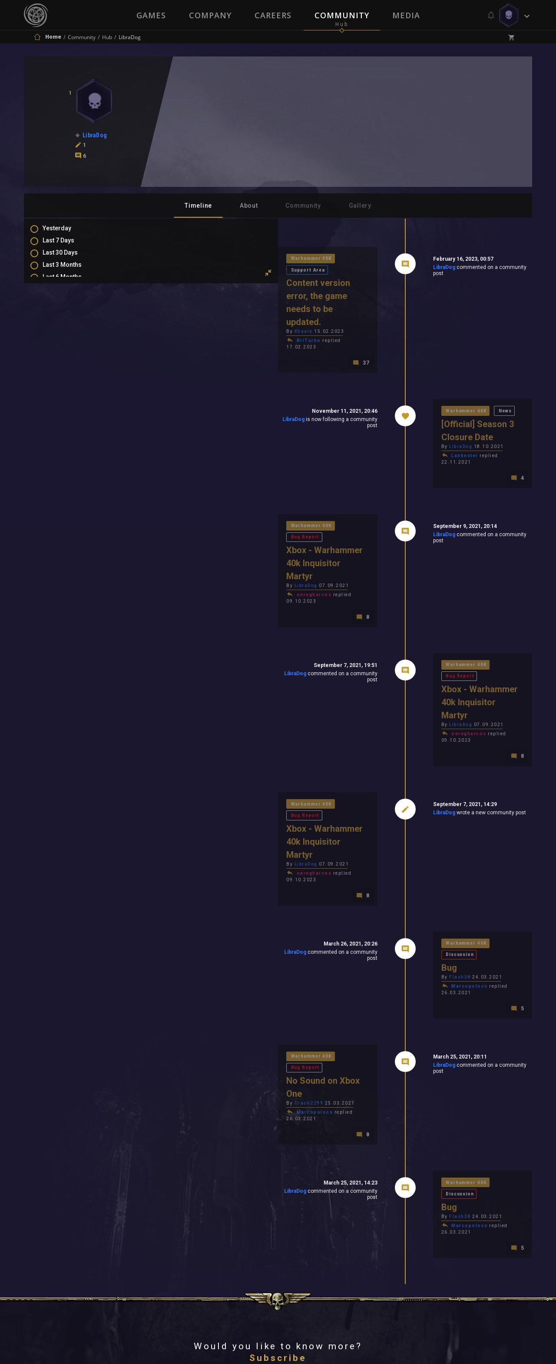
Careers (273, 15)
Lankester (403, 403)
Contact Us (358, 1248)
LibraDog (382, 269)
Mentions (64, 354)
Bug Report (238, 469)
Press (186, 1248)
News (446, 371)
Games (150, 15)
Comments (67, 342)
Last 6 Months (70, 283)
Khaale (180, 296)
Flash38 (398, 826)
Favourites (66, 367)
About (249, 205)
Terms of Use (233, 1248)
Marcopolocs (408, 835)
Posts (59, 329)
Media (407, 15)
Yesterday (65, 233)
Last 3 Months (70, 271)
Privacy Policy (298, 1248)
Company (210, 15)
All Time (62, 308)
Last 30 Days (68, 258)
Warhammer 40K (189, 259)
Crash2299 (185, 924)
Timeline (198, 205)
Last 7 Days (67, 245)
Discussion (455, 803)
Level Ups (64, 379)
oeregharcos (190, 514)
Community (342, 15)
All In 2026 (65, 296)
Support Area (241, 259)
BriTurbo (185, 305)
